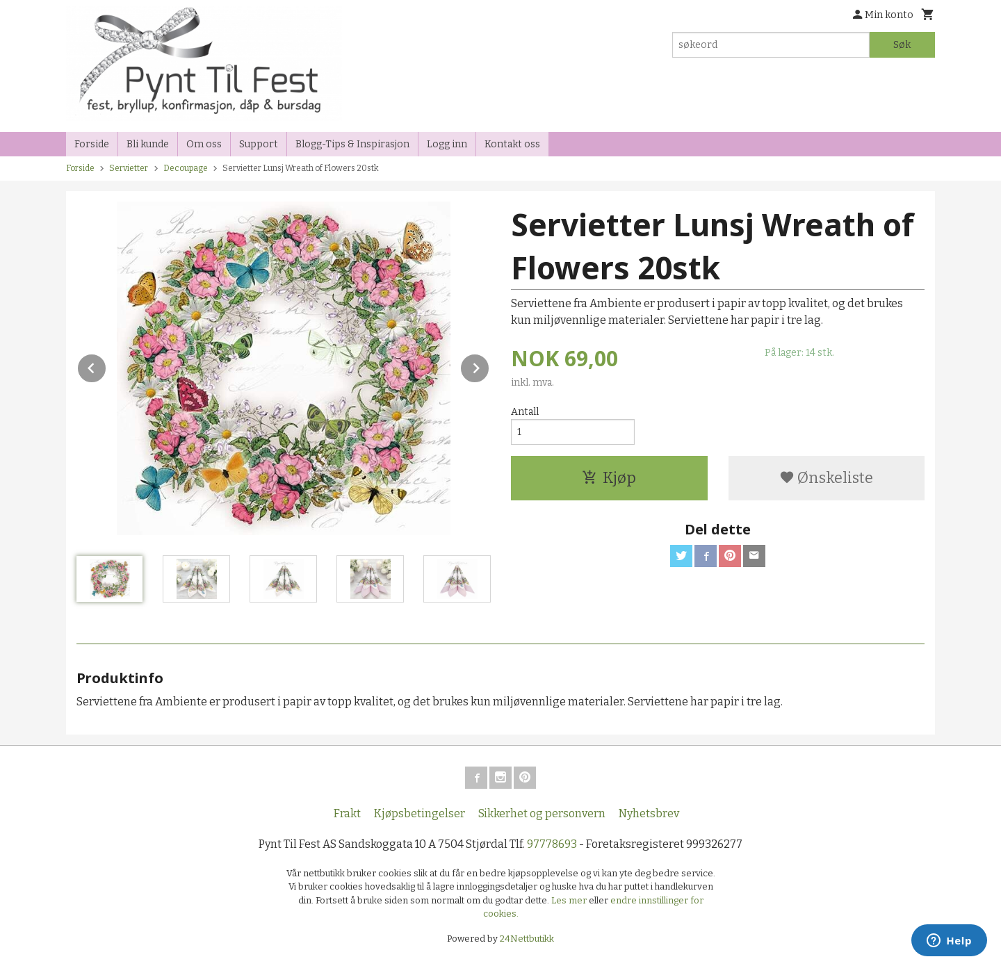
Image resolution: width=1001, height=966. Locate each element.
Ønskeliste (826, 477)
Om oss (204, 144)
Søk (902, 45)
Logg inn (447, 144)
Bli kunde (148, 144)
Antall (525, 412)
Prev (106, 366)
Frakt (347, 813)
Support (258, 144)
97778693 (552, 844)
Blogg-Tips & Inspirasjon (352, 144)
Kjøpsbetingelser (419, 813)
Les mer (570, 900)
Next (489, 366)
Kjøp (609, 477)
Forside (91, 144)
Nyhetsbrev (649, 813)
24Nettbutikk (527, 938)
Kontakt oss (512, 144)
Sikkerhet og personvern (541, 813)
